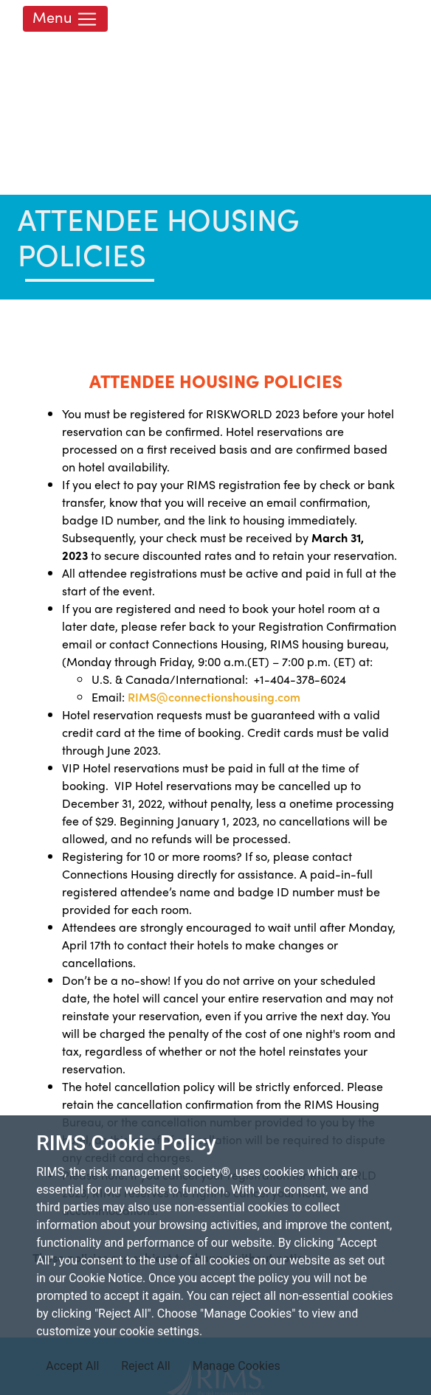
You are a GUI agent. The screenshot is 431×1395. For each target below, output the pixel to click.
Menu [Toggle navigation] (65, 18)
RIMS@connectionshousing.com (214, 696)
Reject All (145, 1366)
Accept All (72, 1366)
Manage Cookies (236, 1366)
